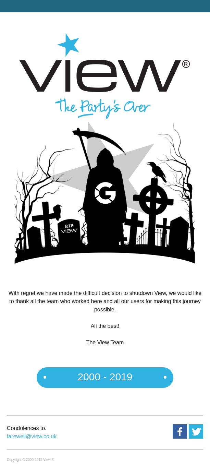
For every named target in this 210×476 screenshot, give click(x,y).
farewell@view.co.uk (32, 436)
